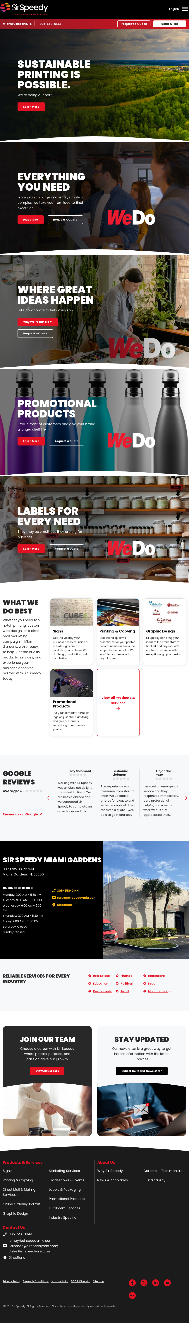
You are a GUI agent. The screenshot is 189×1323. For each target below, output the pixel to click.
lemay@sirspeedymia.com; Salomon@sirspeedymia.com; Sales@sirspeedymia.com (30, 1246)
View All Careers (47, 1071)
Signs (58, 631)
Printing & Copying (117, 631)
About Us (106, 1162)
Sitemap (98, 1281)
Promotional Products (64, 704)
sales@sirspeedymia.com (73, 897)
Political (127, 983)
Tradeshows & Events (66, 1180)
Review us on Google (20, 814)
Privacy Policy (11, 1281)
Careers (150, 1170)
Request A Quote (65, 219)
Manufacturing (159, 991)
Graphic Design (160, 631)
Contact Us (14, 1227)
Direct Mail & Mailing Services (19, 1192)
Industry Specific (62, 1217)
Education (100, 983)
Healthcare (156, 976)
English (174, 9)
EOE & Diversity (80, 1281)
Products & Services (23, 1162)
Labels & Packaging (65, 1189)
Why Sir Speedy (110, 1170)
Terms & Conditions (36, 1281)
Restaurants (102, 991)
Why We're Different (38, 322)
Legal (152, 983)
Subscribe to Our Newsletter (142, 1071)
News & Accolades (112, 1180)
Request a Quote (134, 24)
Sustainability (154, 1180)
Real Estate (101, 976)
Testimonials (171, 1170)
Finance (126, 976)
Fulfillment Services (64, 1208)
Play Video (30, 219)
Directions (62, 905)
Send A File (169, 24)
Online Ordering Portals (22, 1204)
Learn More (31, 107)
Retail (125, 991)
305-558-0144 (50, 24)
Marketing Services (64, 1170)
